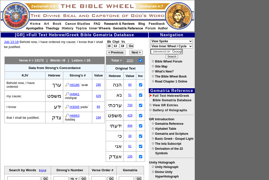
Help (42, 170)
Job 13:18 (11, 42)
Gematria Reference (168, 124)
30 (130, 136)
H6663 (75, 116)
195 (130, 156)
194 (98, 117)
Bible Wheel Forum (167, 61)
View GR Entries (163, 105)
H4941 (75, 94)
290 (98, 84)
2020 (129, 60)
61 (130, 146)
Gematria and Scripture (170, 134)
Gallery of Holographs (168, 110)
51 (130, 95)
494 (130, 126)
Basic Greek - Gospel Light (173, 138)
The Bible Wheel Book (169, 76)
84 (98, 106)
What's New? (163, 71)
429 (98, 96)
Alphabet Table (164, 128)
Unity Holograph (165, 167)
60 (130, 84)
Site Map (160, 66)
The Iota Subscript (166, 144)
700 (130, 105)
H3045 (75, 107)
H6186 (75, 85)
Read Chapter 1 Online (169, 81)
